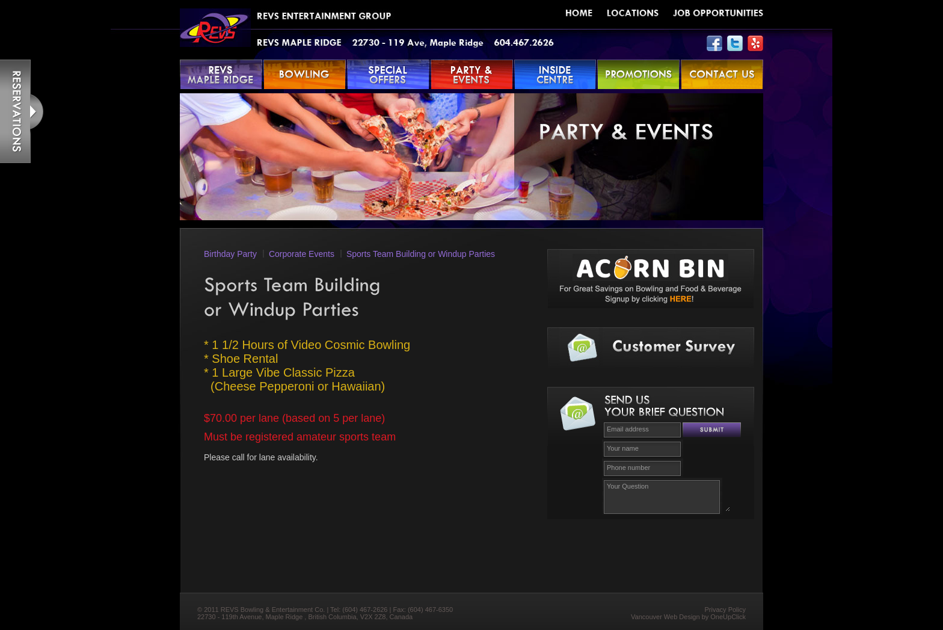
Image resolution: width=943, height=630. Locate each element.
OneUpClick (728, 616)
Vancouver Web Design (665, 616)
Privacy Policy (725, 609)
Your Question (667, 495)
